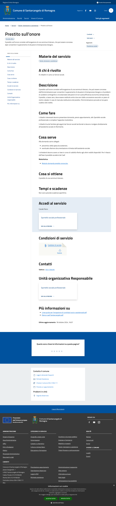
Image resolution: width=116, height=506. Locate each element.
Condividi (91, 34)
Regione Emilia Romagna (11, 2)
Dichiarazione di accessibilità (67, 481)
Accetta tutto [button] (50, 498)
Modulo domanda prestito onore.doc (55, 163)
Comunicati (89, 440)
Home (7, 25)
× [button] (114, 485)
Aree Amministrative (9, 440)
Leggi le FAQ (35, 474)
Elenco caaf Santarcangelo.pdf (52, 315)
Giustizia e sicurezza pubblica (67, 437)
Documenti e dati (8, 457)
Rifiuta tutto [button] (65, 498)
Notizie (88, 437)
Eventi (88, 456)
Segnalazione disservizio (38, 470)
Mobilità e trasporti (64, 443)
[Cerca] (111, 10)
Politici (5, 450)
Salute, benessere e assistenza (28, 25)
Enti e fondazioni (8, 447)
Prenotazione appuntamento (40, 467)
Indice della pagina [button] (12, 53)
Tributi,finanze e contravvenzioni (68, 450)
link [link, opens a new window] (76, 494)
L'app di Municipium (58, 409)
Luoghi (88, 453)
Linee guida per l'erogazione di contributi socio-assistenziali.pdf (64, 312)
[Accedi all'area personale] (103, 2)
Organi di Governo (8, 437)
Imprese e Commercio (65, 440)
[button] (58, 503)
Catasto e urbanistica (37, 443)
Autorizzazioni (35, 440)
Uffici (4, 443)
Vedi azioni (91, 38)
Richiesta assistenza (37, 477)
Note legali (61, 477)
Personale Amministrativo (11, 454)
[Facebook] (85, 10)
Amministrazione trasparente (67, 467)
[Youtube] (89, 10)
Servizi (14, 25)
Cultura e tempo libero (38, 447)
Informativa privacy (64, 474)
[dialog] (58, 494)
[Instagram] (94, 10)
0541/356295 (50, 269)
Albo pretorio (62, 470)
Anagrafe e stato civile (38, 437)
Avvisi (88, 443)
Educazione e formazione (38, 450)
